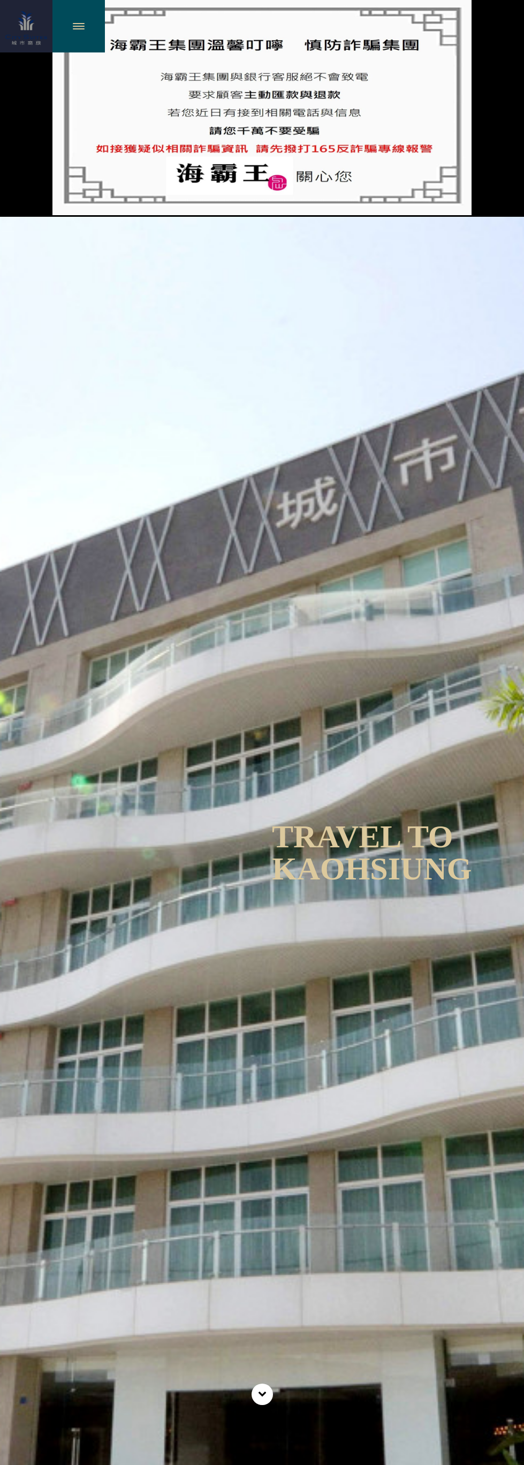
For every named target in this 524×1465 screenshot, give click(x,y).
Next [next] (503, 897)
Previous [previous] (21, 897)
